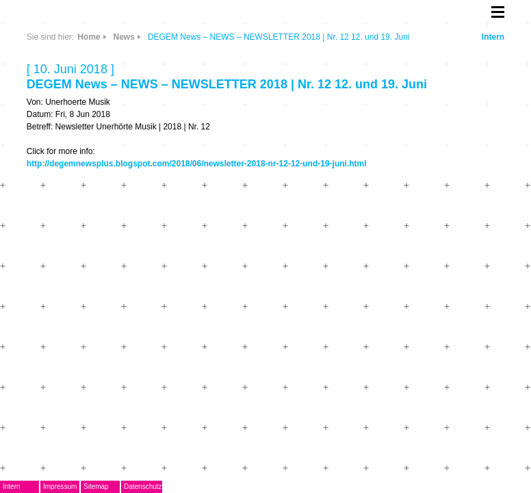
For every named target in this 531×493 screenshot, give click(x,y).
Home (88, 37)
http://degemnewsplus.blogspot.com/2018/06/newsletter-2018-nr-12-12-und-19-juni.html (197, 163)
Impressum (60, 486)
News (124, 37)
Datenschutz (143, 486)
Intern (493, 37)
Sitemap (96, 486)
